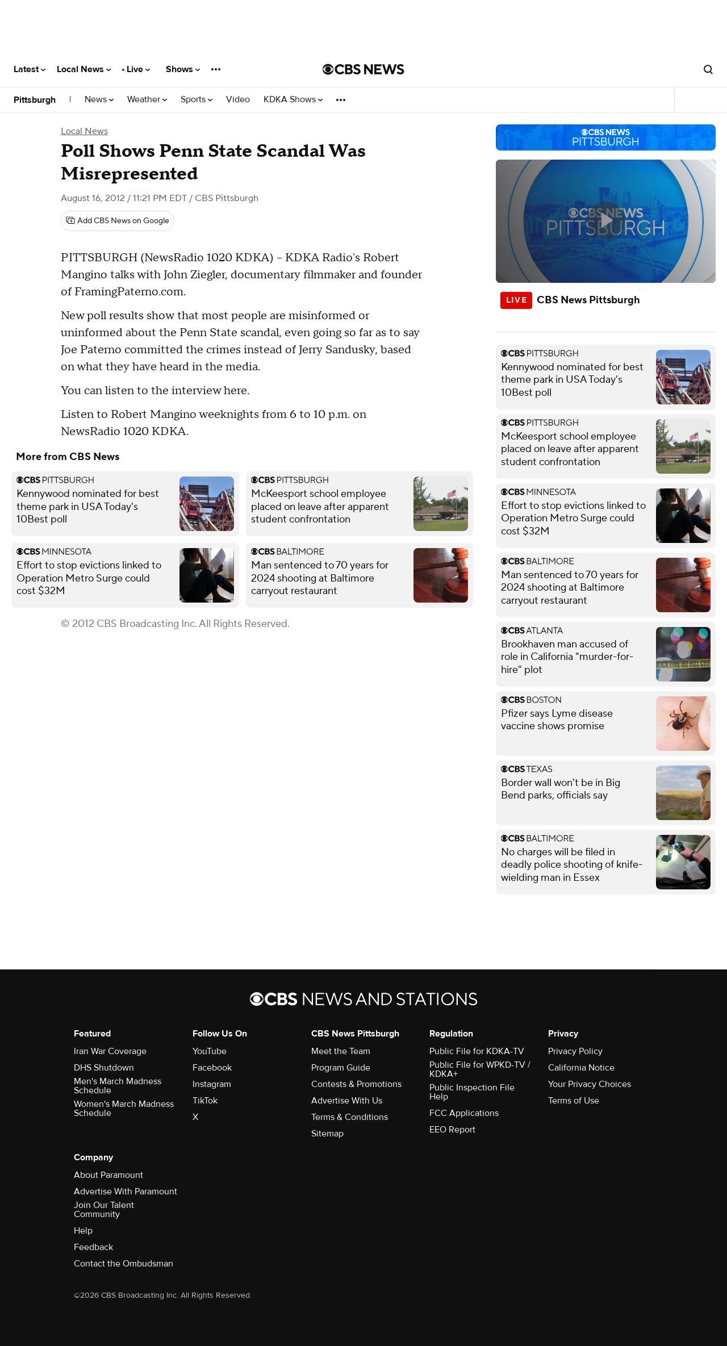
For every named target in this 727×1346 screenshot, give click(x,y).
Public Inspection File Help (472, 1092)
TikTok (205, 1100)
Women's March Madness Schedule (124, 1109)
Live (138, 69)
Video (238, 99)
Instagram (212, 1084)
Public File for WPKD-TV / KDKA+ (479, 1069)
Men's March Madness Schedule (117, 1086)
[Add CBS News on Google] (117, 221)
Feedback (93, 1247)
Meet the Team (340, 1051)
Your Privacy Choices (589, 1084)
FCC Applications (464, 1113)
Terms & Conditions (349, 1117)
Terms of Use (573, 1100)
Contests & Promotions (356, 1084)
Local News (84, 69)
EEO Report (452, 1129)
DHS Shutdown (104, 1067)
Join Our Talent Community (104, 1210)
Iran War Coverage (110, 1051)
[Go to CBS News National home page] (363, 69)
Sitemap (327, 1133)
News (99, 99)
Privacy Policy (575, 1051)
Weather (147, 99)
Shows (183, 69)
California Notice (581, 1067)
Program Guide (340, 1067)
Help (83, 1230)
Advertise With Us (346, 1100)
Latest (29, 69)
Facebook (212, 1067)
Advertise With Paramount (125, 1191)
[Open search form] (708, 69)
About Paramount (108, 1175)
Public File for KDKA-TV (476, 1051)
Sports (196, 99)
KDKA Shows (293, 99)
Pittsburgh (35, 100)
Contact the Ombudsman (123, 1263)
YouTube (210, 1051)
